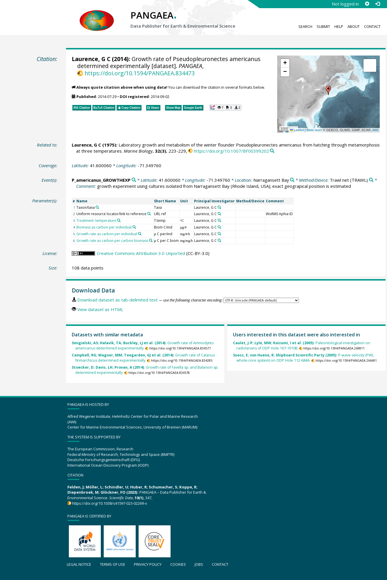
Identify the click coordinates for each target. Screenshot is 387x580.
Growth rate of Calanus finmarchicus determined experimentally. (143, 358)
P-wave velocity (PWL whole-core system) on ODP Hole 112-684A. (303, 358)
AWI (375, 130)
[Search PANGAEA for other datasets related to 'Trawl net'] (371, 180)
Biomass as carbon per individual (104, 227)
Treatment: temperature (96, 220)
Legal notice (79, 564)
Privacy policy (148, 564)
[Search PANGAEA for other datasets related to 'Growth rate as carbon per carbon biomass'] (151, 240)
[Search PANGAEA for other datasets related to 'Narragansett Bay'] (292, 180)
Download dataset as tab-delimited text (117, 300)
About (353, 26)
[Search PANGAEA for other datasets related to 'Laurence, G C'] (219, 207)
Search (305, 26)
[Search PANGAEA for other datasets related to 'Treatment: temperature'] (119, 220)
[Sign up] (367, 3)
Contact (372, 26)
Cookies (178, 564)
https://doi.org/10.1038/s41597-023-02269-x (109, 503)
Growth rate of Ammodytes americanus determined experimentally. (143, 345)
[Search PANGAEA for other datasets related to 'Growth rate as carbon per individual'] (139, 233)
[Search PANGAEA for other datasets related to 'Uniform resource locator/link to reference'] (149, 213)
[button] (328, 90)
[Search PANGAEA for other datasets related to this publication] (272, 151)
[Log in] (377, 3)
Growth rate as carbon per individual (106, 233)
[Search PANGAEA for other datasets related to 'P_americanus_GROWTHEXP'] (134, 180)
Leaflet (297, 130)
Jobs (199, 564)
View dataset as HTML (100, 309)
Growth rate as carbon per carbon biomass (112, 240)
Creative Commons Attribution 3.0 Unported (141, 253)
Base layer (314, 130)
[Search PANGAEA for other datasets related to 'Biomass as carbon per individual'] (134, 227)
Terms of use (112, 564)
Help (338, 26)
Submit (323, 26)
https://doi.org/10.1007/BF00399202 (231, 151)
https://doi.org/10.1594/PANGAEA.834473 (140, 73)
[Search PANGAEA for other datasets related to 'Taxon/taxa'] (97, 207)
